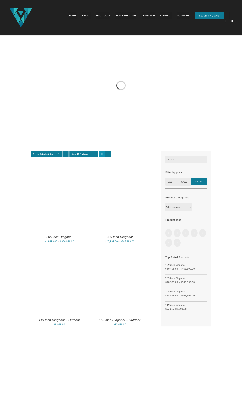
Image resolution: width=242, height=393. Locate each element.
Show (80, 154)
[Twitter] (185, 233)
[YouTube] (202, 233)
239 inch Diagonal (120, 237)
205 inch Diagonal (59, 237)
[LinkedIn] (168, 243)
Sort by (43, 154)
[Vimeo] (194, 233)
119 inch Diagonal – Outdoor (59, 320)
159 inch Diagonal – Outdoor (119, 320)
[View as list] (108, 154)
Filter (198, 181)
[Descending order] (66, 154)
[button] (232, 21)
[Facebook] (168, 233)
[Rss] (177, 233)
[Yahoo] (177, 243)
